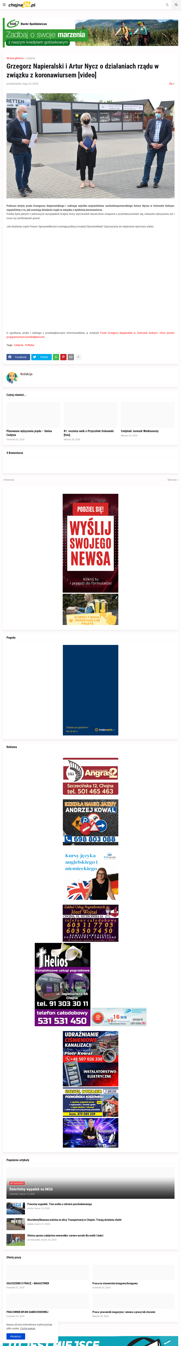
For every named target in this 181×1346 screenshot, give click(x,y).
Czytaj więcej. (28, 1328)
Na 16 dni (71, 731)
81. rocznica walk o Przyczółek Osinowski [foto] (89, 433)
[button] (4, 5)
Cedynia (30, 58)
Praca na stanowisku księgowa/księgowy (115, 1283)
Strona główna (14, 58)
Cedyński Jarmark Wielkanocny (139, 431)
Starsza (172, 479)
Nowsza (9, 479)
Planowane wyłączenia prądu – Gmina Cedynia (29, 433)
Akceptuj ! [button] (15, 1336)
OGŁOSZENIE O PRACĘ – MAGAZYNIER (27, 1283)
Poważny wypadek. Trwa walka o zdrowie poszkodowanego (59, 1204)
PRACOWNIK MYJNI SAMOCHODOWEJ (27, 1312)
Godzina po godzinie (76, 727)
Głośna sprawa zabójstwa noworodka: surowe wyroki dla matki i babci (65, 1235)
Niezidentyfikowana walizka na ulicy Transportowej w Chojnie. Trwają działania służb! (74, 1219)
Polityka (29, 345)
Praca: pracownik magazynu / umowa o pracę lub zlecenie (123, 1312)
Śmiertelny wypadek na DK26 (31, 1189)
